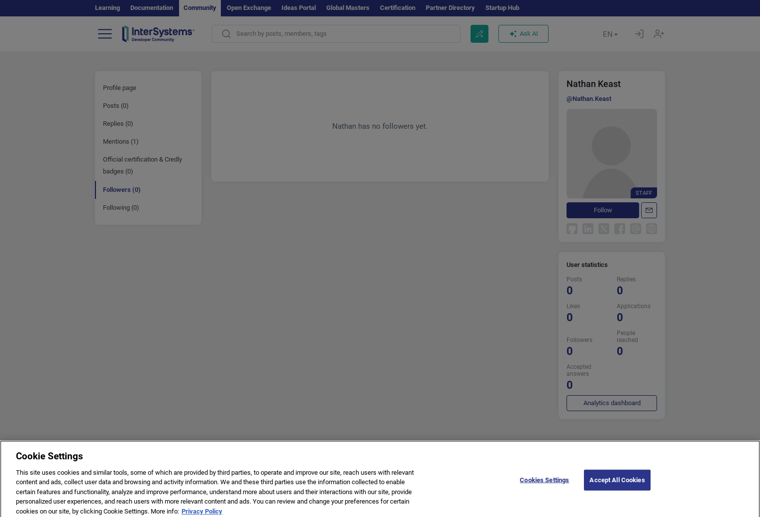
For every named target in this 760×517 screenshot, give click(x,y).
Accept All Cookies (617, 485)
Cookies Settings (544, 485)
